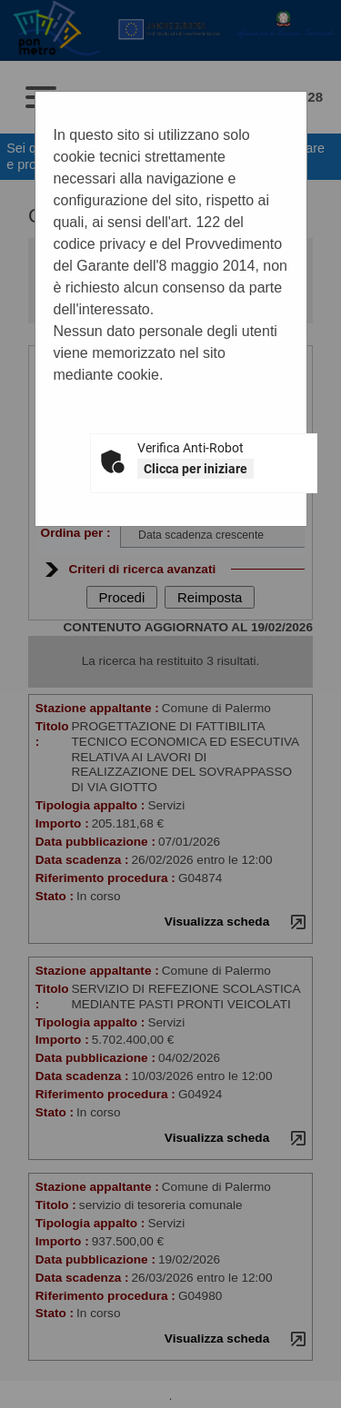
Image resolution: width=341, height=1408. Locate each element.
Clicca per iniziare (195, 468)
